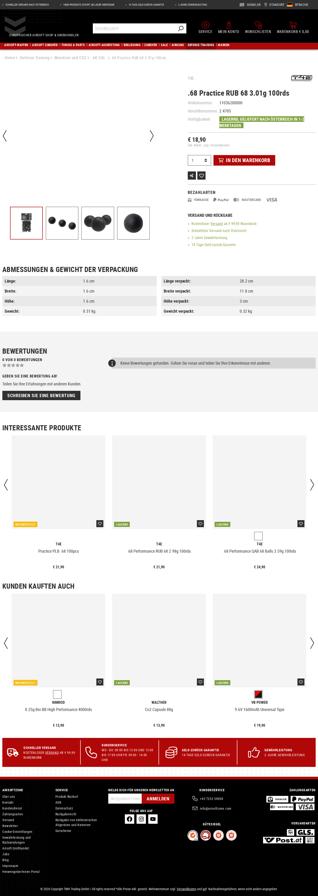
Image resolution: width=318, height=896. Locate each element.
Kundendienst (12, 808)
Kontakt (7, 802)
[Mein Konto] (228, 28)
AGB (58, 802)
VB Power (259, 702)
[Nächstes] (151, 136)
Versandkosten (186, 889)
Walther (159, 702)
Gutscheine (63, 830)
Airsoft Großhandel (15, 848)
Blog (5, 860)
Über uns (8, 796)
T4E (191, 78)
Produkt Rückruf (66, 796)
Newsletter (10, 825)
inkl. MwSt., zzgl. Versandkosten (209, 145)
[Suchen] (181, 29)
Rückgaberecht (65, 814)
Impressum (10, 865)
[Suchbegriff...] (134, 29)
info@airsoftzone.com (215, 808)
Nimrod (58, 702)
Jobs (5, 854)
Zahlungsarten (12, 814)
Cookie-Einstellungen (17, 831)
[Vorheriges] (4, 136)
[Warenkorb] (293, 28)
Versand (216, 223)
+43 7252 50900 (211, 798)
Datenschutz (64, 808)
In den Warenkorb (244, 160)
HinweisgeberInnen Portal (21, 871)
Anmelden (158, 798)
